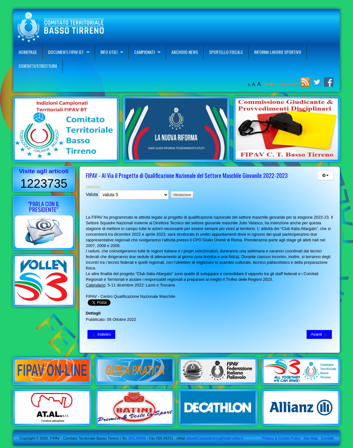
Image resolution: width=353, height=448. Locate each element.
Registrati (288, 84)
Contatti (327, 438)
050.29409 (137, 438)
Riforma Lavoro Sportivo (277, 52)
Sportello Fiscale (226, 52)
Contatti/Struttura (38, 65)
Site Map (310, 438)
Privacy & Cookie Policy (281, 438)
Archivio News (184, 52)
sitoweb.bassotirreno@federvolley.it (214, 438)
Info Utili (108, 52)
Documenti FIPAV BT (66, 52)
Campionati (144, 52)
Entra (271, 84)
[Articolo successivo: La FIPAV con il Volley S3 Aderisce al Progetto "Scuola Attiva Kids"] (319, 334)
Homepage (28, 52)
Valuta (92, 194)
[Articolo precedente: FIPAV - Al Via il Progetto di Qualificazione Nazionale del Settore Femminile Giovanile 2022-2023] (101, 334)
